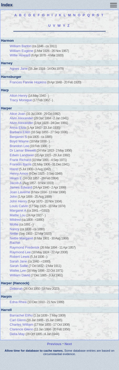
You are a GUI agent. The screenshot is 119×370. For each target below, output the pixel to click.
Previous (54, 344)
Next (68, 344)
